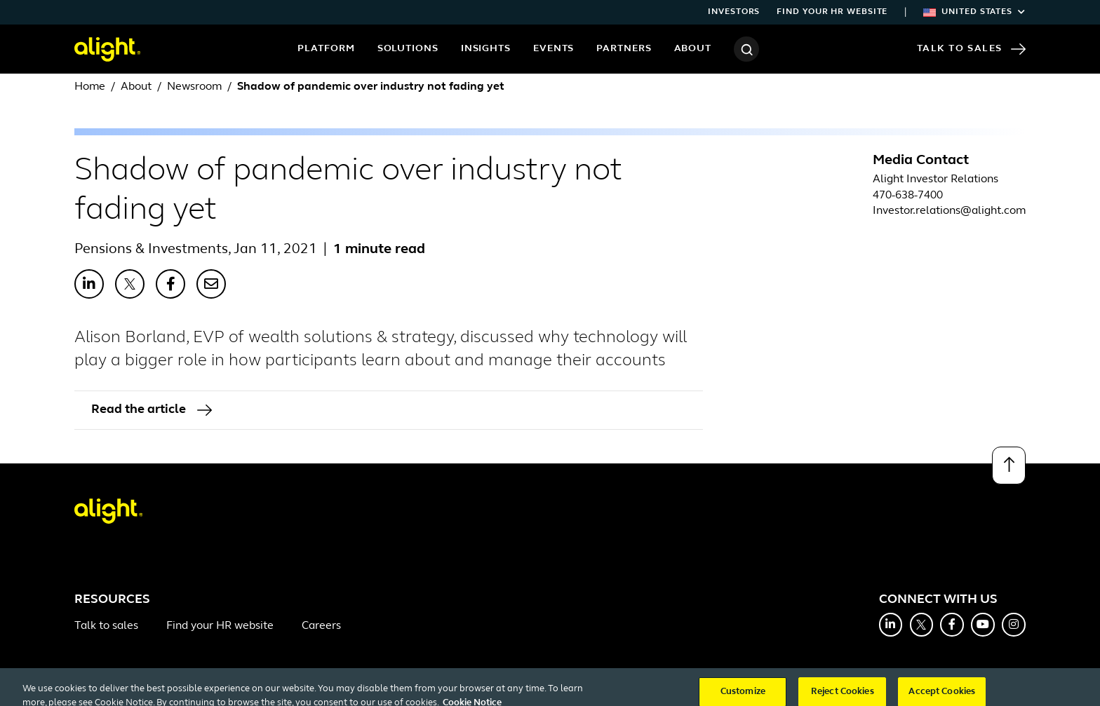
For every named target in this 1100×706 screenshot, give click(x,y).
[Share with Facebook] (170, 284)
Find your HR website (832, 12)
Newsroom (194, 87)
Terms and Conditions (209, 688)
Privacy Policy (304, 688)
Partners (623, 48)
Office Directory (109, 688)
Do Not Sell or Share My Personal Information (618, 688)
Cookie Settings (465, 688)
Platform (325, 48)
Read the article (151, 409)
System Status (769, 688)
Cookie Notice (382, 688)
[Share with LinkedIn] (89, 284)
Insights (486, 48)
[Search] (746, 49)
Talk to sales (106, 626)
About (693, 48)
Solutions (407, 48)
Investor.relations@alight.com (949, 211)
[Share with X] (130, 284)
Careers (321, 626)
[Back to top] (1009, 465)
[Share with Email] (211, 284)
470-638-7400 (908, 195)
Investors (734, 12)
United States (974, 12)
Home (89, 87)
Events (553, 48)
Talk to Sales (971, 49)
